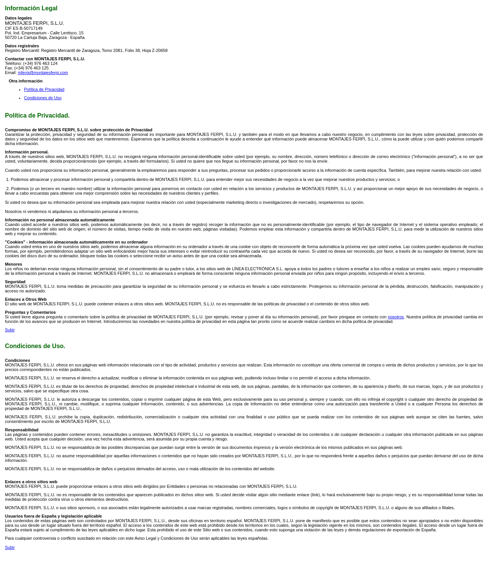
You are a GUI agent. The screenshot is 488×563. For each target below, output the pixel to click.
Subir (10, 329)
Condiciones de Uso (42, 97)
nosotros (396, 317)
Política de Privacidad (44, 89)
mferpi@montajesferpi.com (43, 72)
